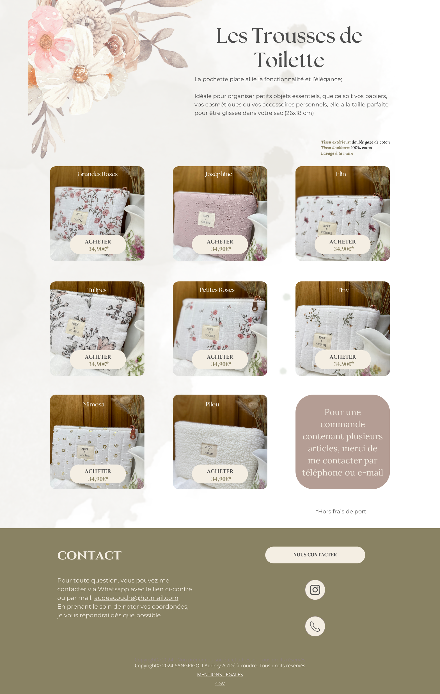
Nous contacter (315, 554)
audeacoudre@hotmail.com (136, 598)
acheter (98, 357)
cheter (222, 241)
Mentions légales (220, 674)
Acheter (98, 241)
